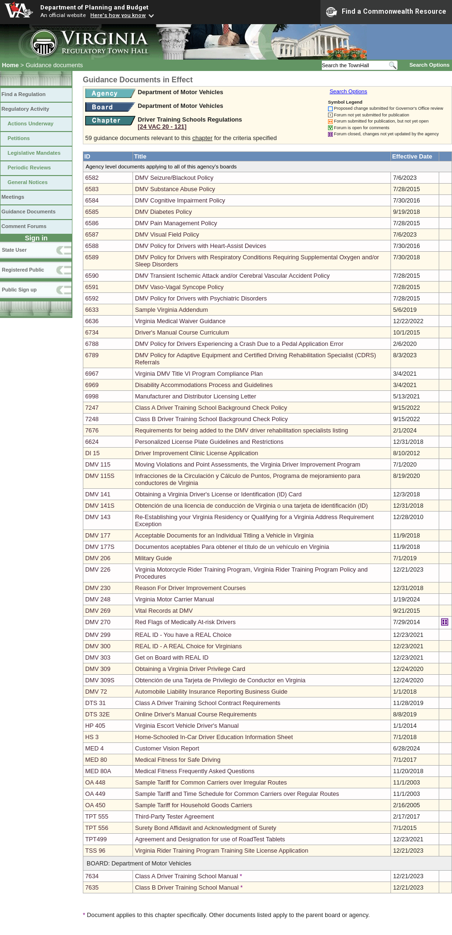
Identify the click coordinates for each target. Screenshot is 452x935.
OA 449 (95, 793)
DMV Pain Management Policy (176, 223)
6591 (91, 287)
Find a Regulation (23, 94)
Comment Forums (23, 226)
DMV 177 (97, 535)
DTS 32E (97, 714)
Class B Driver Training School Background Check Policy (211, 419)
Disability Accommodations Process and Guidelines (204, 384)
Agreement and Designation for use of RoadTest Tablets (210, 839)
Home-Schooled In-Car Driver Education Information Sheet (214, 737)
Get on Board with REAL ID (171, 657)
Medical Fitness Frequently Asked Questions (195, 771)
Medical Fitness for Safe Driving (178, 759)
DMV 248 (97, 599)
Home (10, 65)
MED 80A (98, 771)
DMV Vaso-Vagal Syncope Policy (179, 287)
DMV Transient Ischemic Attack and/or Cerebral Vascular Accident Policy (232, 275)
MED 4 (94, 748)
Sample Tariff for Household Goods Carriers (193, 805)
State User (14, 250)
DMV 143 (97, 516)
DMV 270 (97, 622)
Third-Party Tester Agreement (174, 816)
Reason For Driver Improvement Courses (190, 587)
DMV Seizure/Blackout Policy (174, 177)
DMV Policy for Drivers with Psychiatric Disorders (201, 298)
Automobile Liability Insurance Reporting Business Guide (211, 691)
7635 (91, 887)
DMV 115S (100, 475)
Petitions (19, 138)
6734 (91, 332)
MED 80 (96, 759)
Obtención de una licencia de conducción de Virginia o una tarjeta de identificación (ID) (251, 505)
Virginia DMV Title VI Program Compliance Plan (199, 373)
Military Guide (153, 558)
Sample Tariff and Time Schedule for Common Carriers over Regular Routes (237, 793)
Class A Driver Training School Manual (186, 876)
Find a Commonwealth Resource (386, 12)
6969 (91, 384)
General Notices (28, 182)
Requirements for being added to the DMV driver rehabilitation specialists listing (241, 430)
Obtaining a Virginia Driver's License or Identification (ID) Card (218, 494)
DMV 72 (96, 691)
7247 (91, 407)
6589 (91, 257)
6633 (91, 309)
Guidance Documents (28, 211)
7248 (91, 419)
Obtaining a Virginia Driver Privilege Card (190, 668)
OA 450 (95, 805)
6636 (91, 321)
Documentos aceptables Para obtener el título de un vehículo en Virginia (232, 546)
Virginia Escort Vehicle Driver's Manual (187, 725)
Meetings (12, 197)
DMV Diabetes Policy (163, 211)
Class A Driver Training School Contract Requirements (207, 702)
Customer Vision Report (167, 748)
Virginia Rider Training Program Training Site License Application (221, 850)
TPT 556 (96, 827)
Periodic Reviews (29, 167)
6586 (91, 223)
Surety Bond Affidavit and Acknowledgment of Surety (205, 827)
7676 (91, 430)
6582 (91, 177)
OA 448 (95, 782)
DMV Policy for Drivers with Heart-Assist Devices (200, 245)
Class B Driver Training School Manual (187, 887)
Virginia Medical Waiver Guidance (180, 321)
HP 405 (95, 725)
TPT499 (96, 839)
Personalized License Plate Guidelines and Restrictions (209, 441)
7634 (91, 876)
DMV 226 (97, 569)
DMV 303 (97, 657)
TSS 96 (95, 850)
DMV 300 (97, 646)
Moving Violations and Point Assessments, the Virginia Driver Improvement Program (247, 464)
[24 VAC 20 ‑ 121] (162, 126)
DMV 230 (97, 587)
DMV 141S (100, 505)
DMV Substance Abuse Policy (175, 189)
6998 (91, 396)
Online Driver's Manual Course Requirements (196, 714)
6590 (91, 275)
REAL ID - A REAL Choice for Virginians (188, 646)
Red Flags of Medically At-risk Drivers (185, 622)
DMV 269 (97, 610)
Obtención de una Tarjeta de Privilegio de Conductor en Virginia (220, 680)
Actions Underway (30, 123)
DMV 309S (100, 680)
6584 (91, 200)
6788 (91, 343)
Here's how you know (118, 15)
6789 (91, 355)
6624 (91, 441)
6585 (91, 211)
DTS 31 (95, 702)
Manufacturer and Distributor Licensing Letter (195, 396)
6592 (91, 298)
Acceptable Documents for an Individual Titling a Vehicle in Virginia (224, 535)
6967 (91, 373)
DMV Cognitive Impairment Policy (180, 200)
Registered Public (23, 270)
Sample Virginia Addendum (171, 309)
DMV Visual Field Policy (167, 234)
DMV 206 (97, 558)
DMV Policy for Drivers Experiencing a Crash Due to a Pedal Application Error (239, 343)
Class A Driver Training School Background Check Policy (211, 407)
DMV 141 (97, 494)
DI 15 (92, 453)
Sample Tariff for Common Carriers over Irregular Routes (211, 782)
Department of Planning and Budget (94, 7)
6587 (91, 234)
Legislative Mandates (34, 153)
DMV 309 (97, 668)
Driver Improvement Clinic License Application (196, 453)
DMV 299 (97, 634)
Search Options (429, 65)
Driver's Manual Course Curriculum (182, 332)
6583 (91, 189)
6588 (91, 245)
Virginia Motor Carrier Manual (174, 599)
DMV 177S (100, 546)
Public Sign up (19, 289)
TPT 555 (96, 816)
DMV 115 (97, 464)
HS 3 (91, 737)
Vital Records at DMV (164, 610)
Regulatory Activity (25, 109)
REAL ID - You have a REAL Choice (183, 634)
